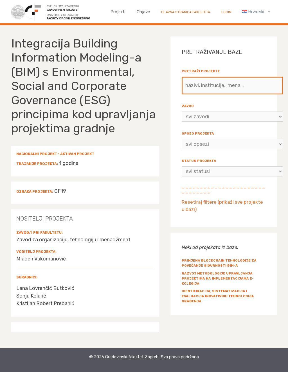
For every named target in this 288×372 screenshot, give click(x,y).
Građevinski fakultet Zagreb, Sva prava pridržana (152, 356)
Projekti (118, 11)
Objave (143, 11)
